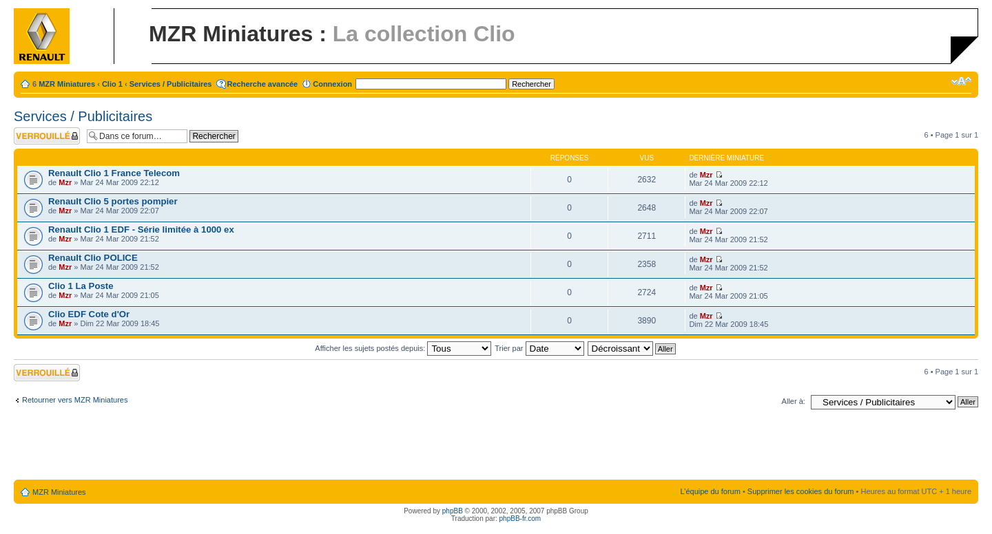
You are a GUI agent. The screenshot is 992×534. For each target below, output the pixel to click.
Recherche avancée (262, 84)
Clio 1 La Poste (81, 286)
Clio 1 (112, 84)
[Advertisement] (496, 447)
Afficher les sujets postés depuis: (403, 348)
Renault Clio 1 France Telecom (114, 173)
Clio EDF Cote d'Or (89, 314)
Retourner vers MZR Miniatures (74, 400)
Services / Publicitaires (171, 84)
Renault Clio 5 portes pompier (113, 201)
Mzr (65, 182)
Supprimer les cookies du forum (800, 491)
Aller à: (793, 401)
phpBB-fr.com (520, 518)
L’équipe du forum (710, 491)
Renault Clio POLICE (93, 258)
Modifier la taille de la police (961, 81)
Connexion (332, 84)
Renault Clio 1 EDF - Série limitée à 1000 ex (141, 229)
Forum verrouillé (47, 136)
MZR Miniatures (67, 84)
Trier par (539, 348)
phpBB (452, 511)
